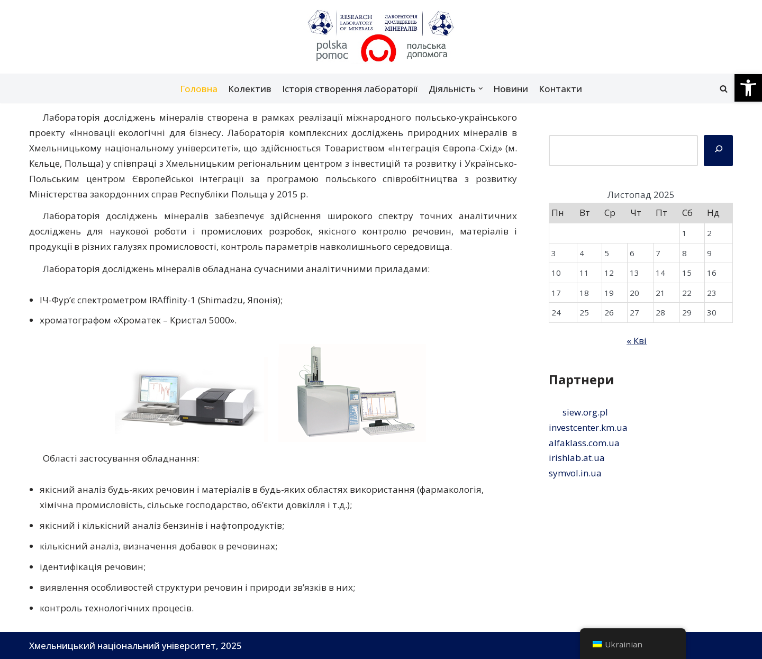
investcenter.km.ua (588, 427)
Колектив (249, 89)
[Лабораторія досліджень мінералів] (381, 37)
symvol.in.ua (575, 473)
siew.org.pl (585, 412)
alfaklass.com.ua (584, 443)
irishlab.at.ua (577, 458)
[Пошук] (724, 89)
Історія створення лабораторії (350, 89)
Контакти (560, 89)
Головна (198, 89)
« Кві (637, 341)
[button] (748, 88)
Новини (510, 89)
